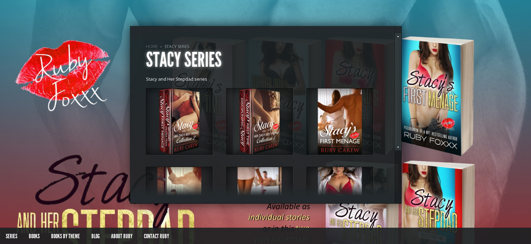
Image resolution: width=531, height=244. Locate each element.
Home (152, 46)
